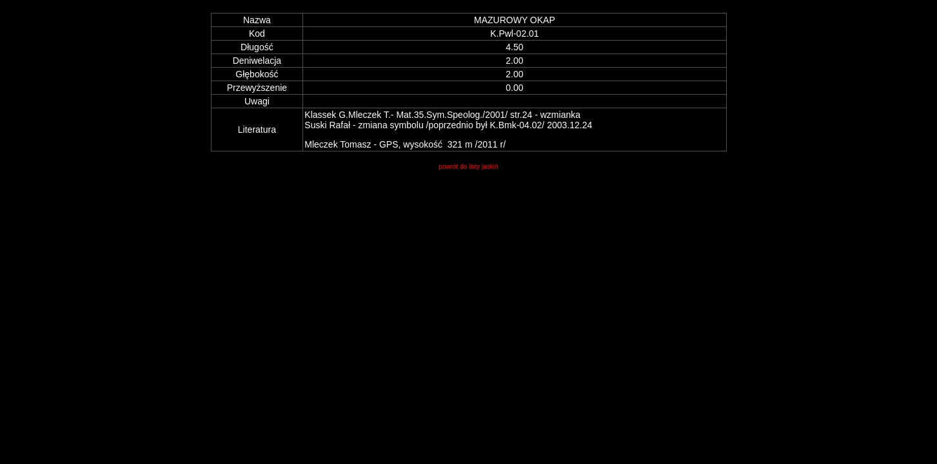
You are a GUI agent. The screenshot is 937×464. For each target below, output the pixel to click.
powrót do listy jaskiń (468, 166)
